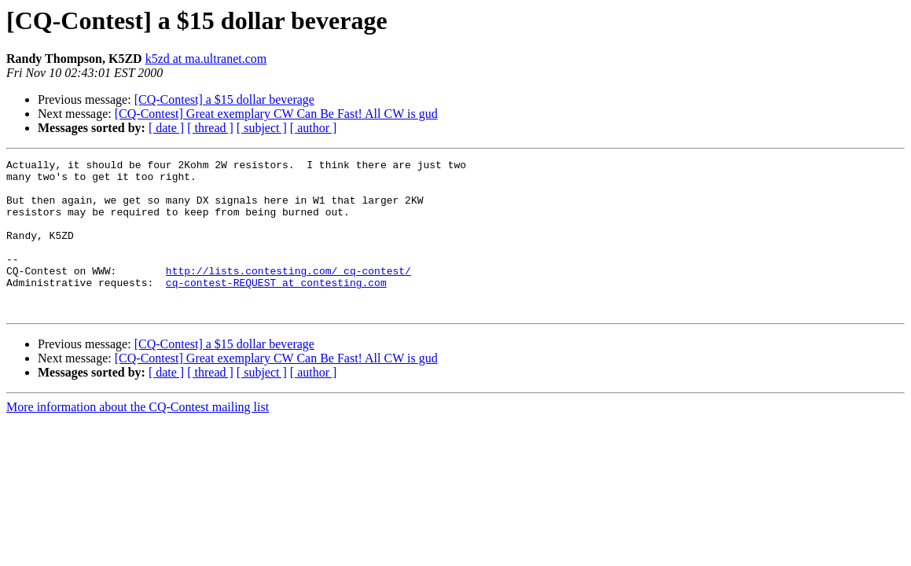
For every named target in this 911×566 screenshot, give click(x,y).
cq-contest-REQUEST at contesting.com (276, 308)
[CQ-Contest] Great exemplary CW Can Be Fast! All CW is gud (276, 113)
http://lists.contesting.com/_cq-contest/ (288, 294)
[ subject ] (262, 127)
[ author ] (313, 127)
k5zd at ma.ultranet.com (206, 58)
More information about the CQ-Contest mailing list (137, 437)
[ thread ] (210, 127)
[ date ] (166, 127)
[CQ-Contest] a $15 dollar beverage (224, 99)
